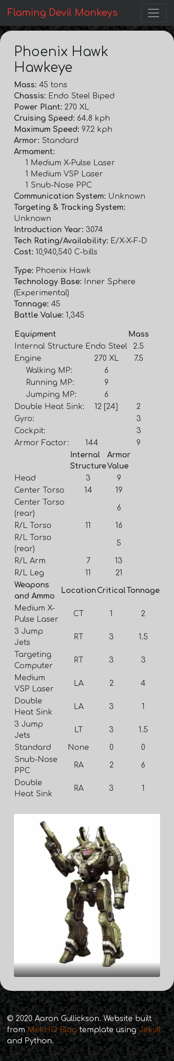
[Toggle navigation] (154, 13)
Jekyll (150, 1030)
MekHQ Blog (52, 1030)
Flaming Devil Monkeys (62, 12)
